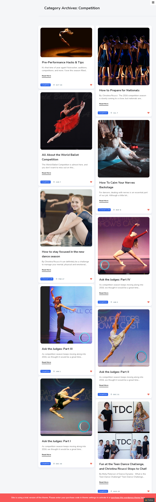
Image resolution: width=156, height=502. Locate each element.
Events (10, 52)
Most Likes (50, 20)
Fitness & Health (16, 66)
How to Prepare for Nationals (119, 90)
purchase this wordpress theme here (128, 497)
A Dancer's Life (103, 209)
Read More (47, 75)
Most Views (67, 20)
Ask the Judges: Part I (56, 437)
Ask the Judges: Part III (57, 346)
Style (9, 46)
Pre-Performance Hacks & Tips (63, 62)
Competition (46, 85)
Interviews (12, 59)
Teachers (11, 72)
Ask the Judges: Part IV (114, 278)
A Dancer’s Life (15, 39)
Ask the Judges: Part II (113, 369)
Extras (9, 79)
